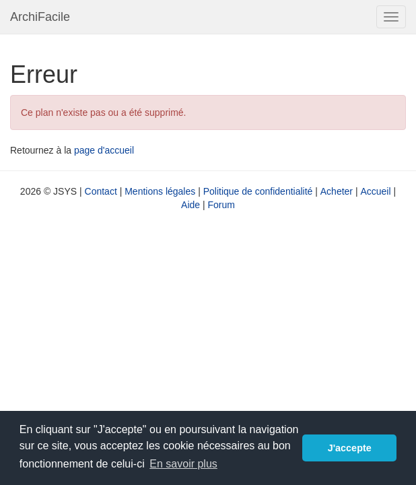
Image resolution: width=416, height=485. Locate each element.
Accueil (375, 191)
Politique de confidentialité (258, 191)
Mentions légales (160, 191)
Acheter (336, 191)
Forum (221, 204)
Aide (190, 204)
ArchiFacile (40, 17)
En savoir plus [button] (183, 464)
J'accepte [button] (350, 448)
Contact (101, 191)
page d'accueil (104, 150)
